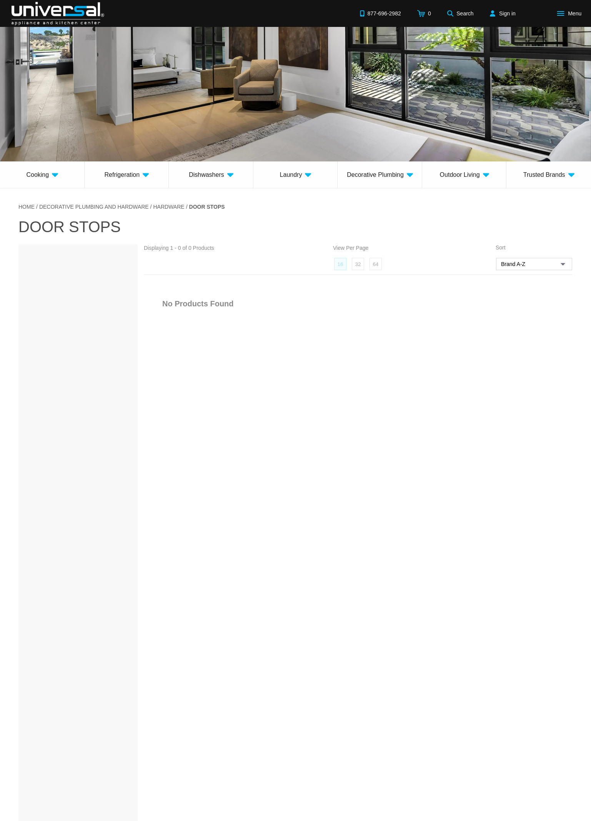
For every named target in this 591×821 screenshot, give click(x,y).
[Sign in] (503, 13)
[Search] (460, 13)
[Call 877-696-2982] (380, 13)
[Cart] (424, 13)
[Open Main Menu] (570, 13)
